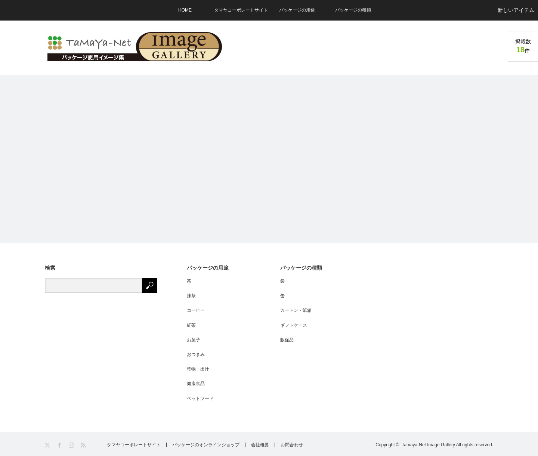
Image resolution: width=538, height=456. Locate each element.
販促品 (287, 339)
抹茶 (191, 295)
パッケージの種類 (353, 10)
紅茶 (191, 325)
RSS (84, 445)
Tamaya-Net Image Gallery (428, 444)
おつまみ (196, 354)
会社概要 (260, 445)
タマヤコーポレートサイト (241, 10)
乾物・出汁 (198, 369)
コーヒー (196, 310)
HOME (185, 10)
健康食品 (196, 383)
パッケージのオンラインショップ (205, 445)
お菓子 (193, 339)
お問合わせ (292, 445)
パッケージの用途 (297, 10)
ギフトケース (293, 325)
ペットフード (200, 398)
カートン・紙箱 (296, 310)
